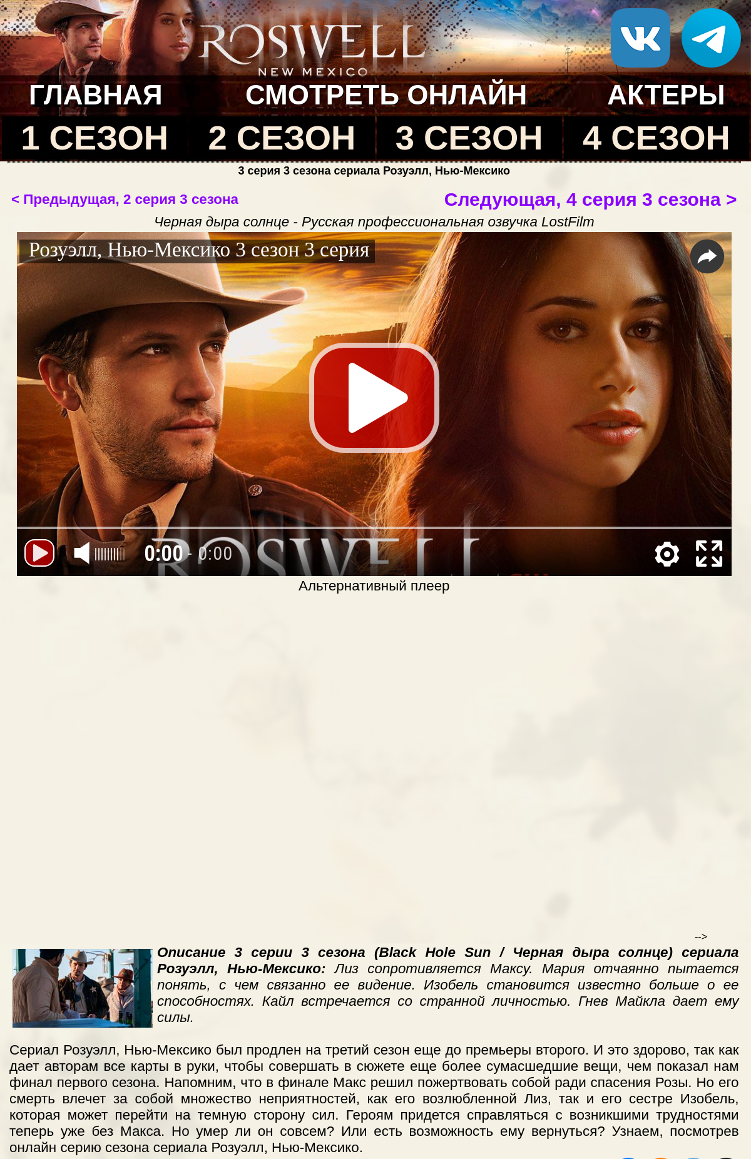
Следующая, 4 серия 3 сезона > (590, 199)
